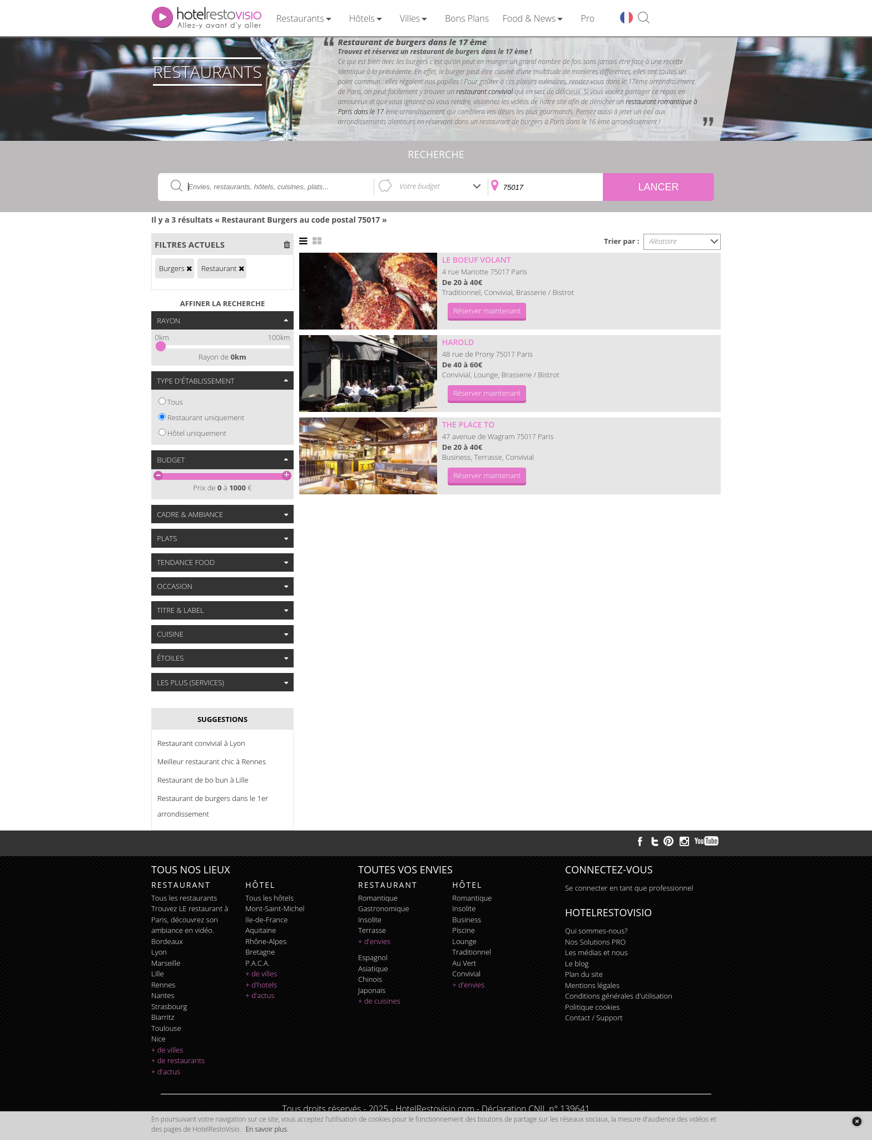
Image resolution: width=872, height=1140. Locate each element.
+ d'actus (165, 1072)
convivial (466, 974)
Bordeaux (167, 941)
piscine (463, 930)
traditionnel (471, 952)
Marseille (165, 963)
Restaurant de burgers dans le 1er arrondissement (212, 806)
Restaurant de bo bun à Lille (203, 780)
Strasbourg (169, 1006)
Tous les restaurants (184, 898)
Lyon (159, 952)
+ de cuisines (379, 1001)
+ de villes (167, 1050)
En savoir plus (266, 1129)
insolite (370, 920)
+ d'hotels (261, 985)
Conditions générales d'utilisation (618, 996)
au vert (464, 963)
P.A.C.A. (257, 963)
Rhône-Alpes (265, 941)
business (466, 920)
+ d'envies (374, 941)
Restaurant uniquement (206, 417)
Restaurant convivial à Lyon (201, 743)
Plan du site (584, 974)
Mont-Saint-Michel (274, 908)
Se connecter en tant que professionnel (629, 888)
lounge (464, 941)
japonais (371, 990)
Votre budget (419, 186)
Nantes (162, 995)
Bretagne (260, 952)
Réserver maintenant (487, 311)
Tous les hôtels (269, 898)
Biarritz (162, 1017)
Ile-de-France (266, 920)
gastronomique (383, 908)
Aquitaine (260, 930)
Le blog (576, 964)
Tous (175, 402)
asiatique (373, 969)
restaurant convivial (484, 91)
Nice (158, 1039)
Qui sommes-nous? (596, 931)
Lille (157, 974)
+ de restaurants (178, 1060)
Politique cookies (592, 1007)
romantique (378, 898)
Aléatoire (663, 241)
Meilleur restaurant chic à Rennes (211, 761)
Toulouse (166, 1028)
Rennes (163, 985)
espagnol (373, 957)
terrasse (372, 930)
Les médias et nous (596, 952)
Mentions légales (592, 985)
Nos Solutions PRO (595, 942)
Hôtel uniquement (196, 433)
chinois (370, 979)
